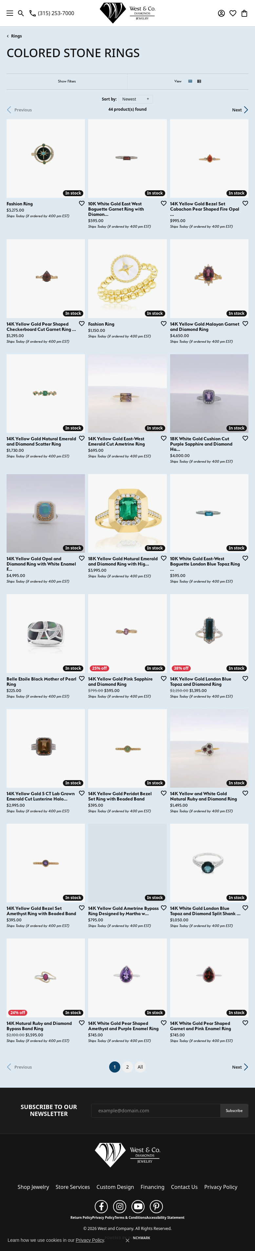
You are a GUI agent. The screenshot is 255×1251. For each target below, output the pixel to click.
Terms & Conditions (130, 1217)
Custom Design (115, 1187)
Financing (153, 1187)
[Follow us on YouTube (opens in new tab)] (138, 1206)
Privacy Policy (220, 1187)
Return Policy (81, 1217)
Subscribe (234, 1110)
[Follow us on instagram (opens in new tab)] (119, 1206)
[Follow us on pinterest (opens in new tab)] (156, 1206)
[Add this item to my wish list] (79, 203)
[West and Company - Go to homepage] (127, 1156)
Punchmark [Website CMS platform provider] (139, 1238)
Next (237, 110)
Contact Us (184, 1187)
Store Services (73, 1187)
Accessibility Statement (165, 1217)
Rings (16, 36)
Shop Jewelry (33, 1187)
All (140, 1067)
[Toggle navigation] (8, 13)
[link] (51, 13)
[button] (21, 13)
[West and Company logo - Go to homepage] (127, 13)
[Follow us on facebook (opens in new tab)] (101, 1206)
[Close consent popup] (127, 1240)
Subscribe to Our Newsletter (49, 1110)
